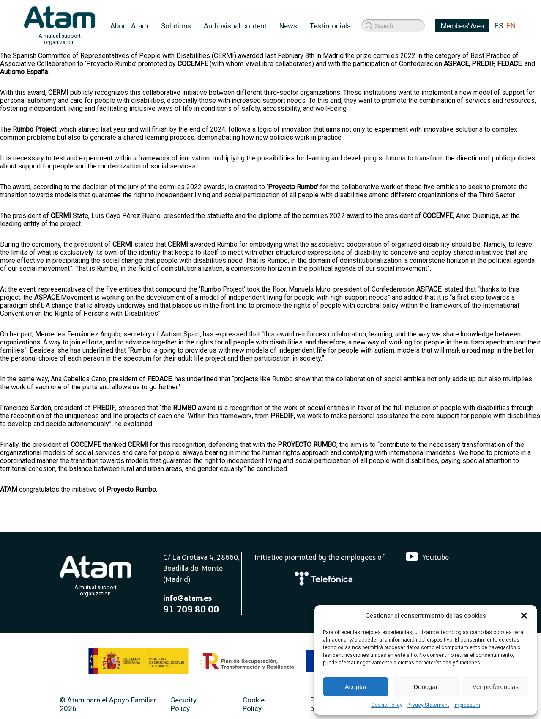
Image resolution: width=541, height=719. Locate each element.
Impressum (467, 705)
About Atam (129, 26)
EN (511, 25)
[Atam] (95, 574)
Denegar (425, 686)
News (288, 26)
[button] (524, 616)
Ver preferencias (496, 686)
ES (499, 25)
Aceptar (356, 686)
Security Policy (184, 704)
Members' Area (379, 26)
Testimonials (330, 26)
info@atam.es (187, 598)
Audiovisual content (235, 26)
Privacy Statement (428, 705)
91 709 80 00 (191, 609)
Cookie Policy (386, 705)
